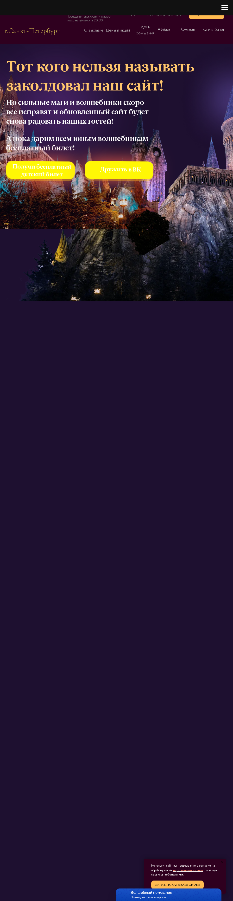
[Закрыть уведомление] (222, 862)
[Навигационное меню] (224, 7)
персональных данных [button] (188, 870)
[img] (32, 17)
